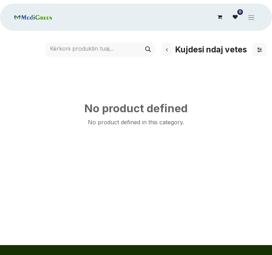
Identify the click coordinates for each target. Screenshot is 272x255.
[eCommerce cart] (219, 17)
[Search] (148, 49)
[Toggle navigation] (251, 17)
